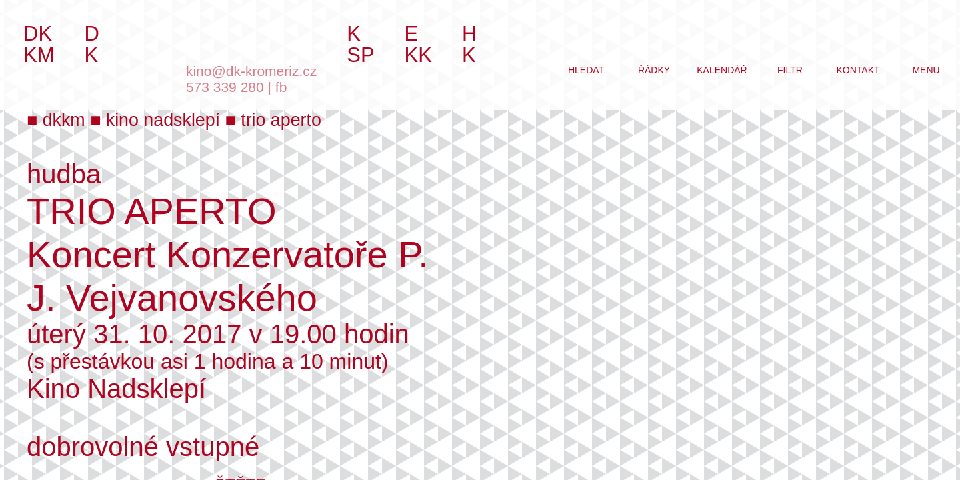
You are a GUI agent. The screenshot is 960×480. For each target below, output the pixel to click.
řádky (654, 70)
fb (281, 87)
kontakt (857, 70)
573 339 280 (225, 87)
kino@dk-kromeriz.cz (251, 71)
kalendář (722, 70)
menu (925, 70)
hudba (64, 174)
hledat (586, 70)
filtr (790, 70)
